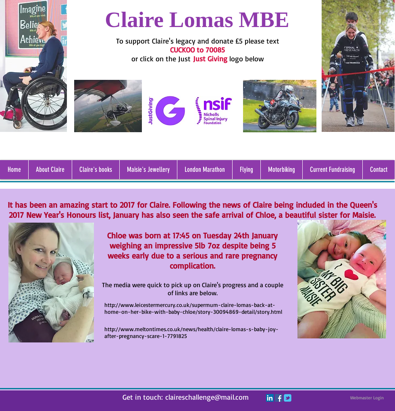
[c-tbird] (287, 398)
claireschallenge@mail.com (207, 396)
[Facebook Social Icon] (279, 398)
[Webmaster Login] (366, 397)
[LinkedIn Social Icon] (270, 398)
